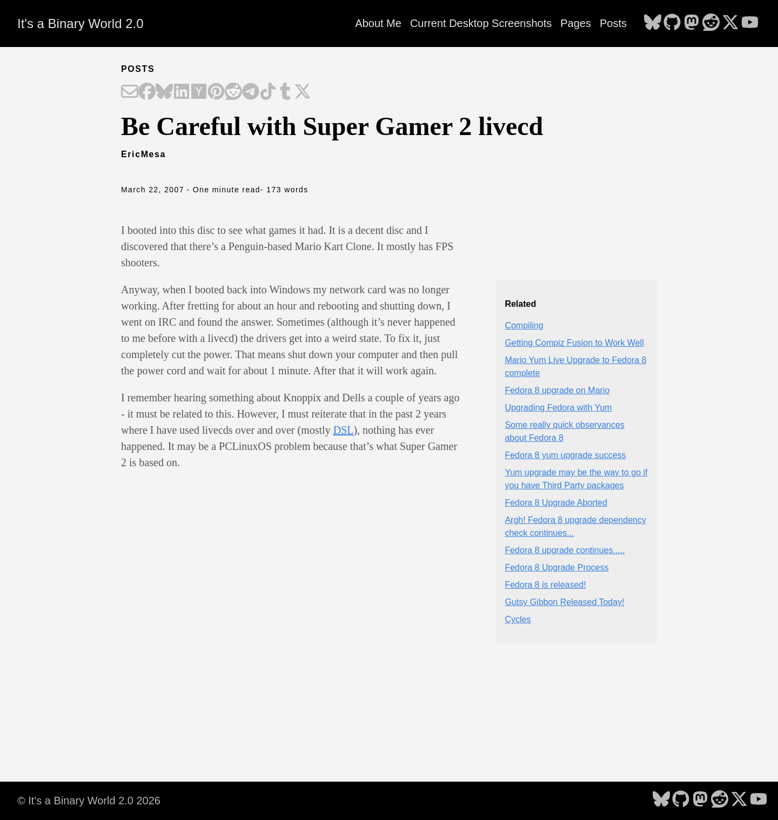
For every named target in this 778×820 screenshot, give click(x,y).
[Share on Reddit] (233, 92)
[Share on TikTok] (268, 92)
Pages (575, 23)
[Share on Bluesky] (164, 92)
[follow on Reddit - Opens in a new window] (711, 23)
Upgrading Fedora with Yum (558, 407)
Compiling (524, 325)
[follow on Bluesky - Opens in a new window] (652, 23)
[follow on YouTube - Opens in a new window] (750, 23)
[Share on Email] (129, 92)
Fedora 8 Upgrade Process (556, 567)
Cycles (518, 619)
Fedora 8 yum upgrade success (565, 455)
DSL (343, 430)
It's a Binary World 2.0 (80, 23)
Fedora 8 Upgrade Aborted (556, 502)
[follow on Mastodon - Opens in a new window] (691, 23)
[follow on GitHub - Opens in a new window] (672, 23)
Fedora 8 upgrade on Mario (557, 390)
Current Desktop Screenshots (481, 23)
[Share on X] (302, 92)
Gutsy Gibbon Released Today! (564, 602)
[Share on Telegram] (250, 92)
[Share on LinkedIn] (181, 92)
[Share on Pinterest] (216, 92)
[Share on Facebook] (147, 92)
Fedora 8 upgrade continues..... (565, 550)
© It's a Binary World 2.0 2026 (88, 800)
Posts (613, 23)
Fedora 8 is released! (545, 584)
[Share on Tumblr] (285, 92)
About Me (378, 23)
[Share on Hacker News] (198, 92)
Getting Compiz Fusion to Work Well (574, 342)
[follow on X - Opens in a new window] (730, 23)
